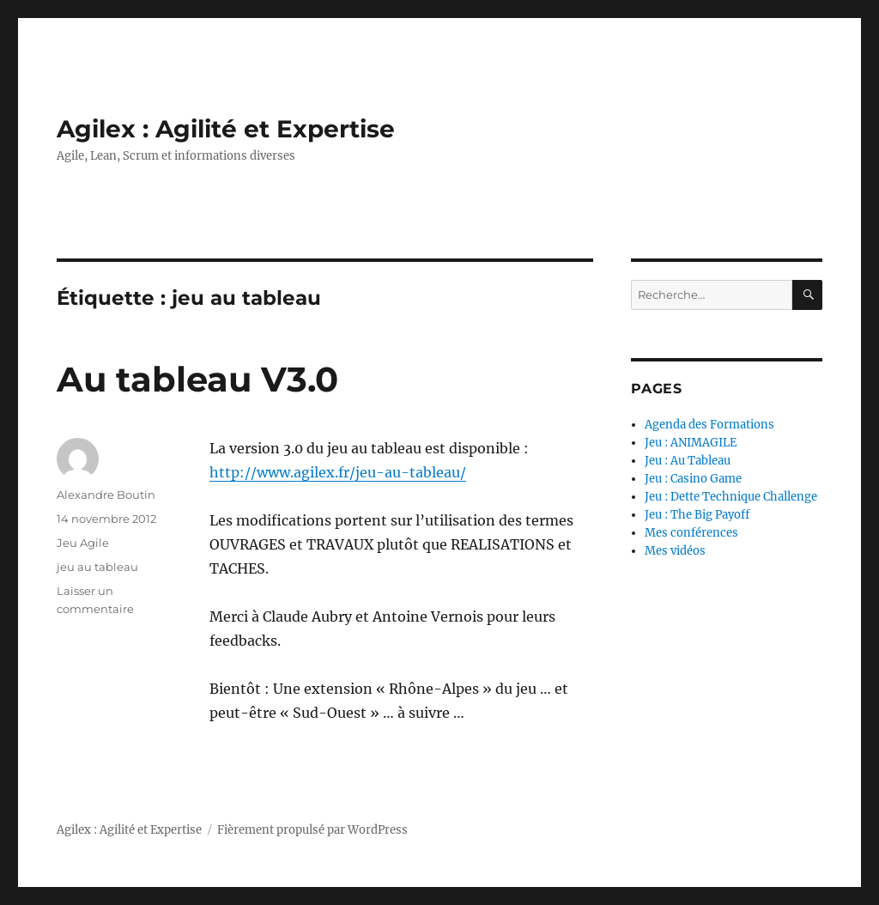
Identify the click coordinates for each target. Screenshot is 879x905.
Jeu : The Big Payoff (697, 514)
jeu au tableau (97, 567)
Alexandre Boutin (106, 494)
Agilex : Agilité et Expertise (226, 128)
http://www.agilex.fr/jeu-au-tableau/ (337, 472)
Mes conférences (691, 532)
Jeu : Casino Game (693, 478)
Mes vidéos (675, 551)
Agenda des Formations (709, 424)
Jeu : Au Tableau (687, 460)
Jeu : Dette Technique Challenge (731, 496)
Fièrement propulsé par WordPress (312, 830)
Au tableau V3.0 (197, 379)
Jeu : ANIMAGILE (691, 442)
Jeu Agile (83, 543)
